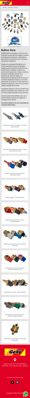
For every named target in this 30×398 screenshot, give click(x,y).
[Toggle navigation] (28, 2)
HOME (4, 7)
